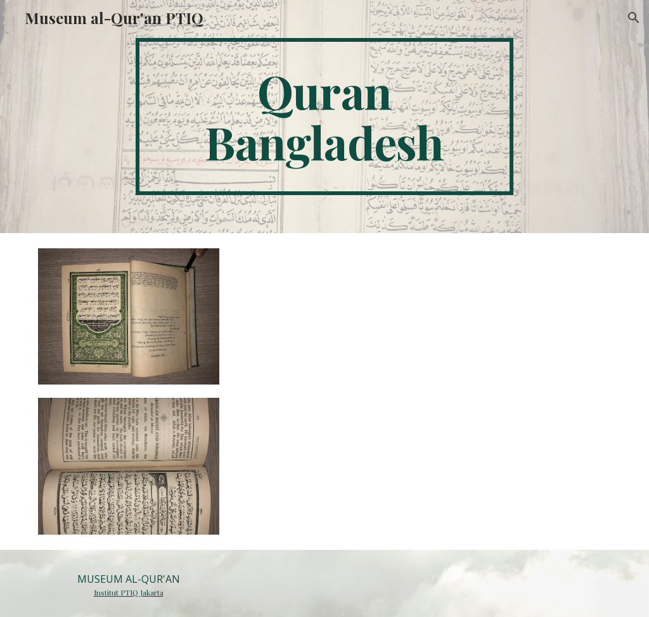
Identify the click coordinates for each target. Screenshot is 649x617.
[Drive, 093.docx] (422, 390)
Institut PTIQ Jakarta (129, 592)
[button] (634, 18)
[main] (324, 116)
